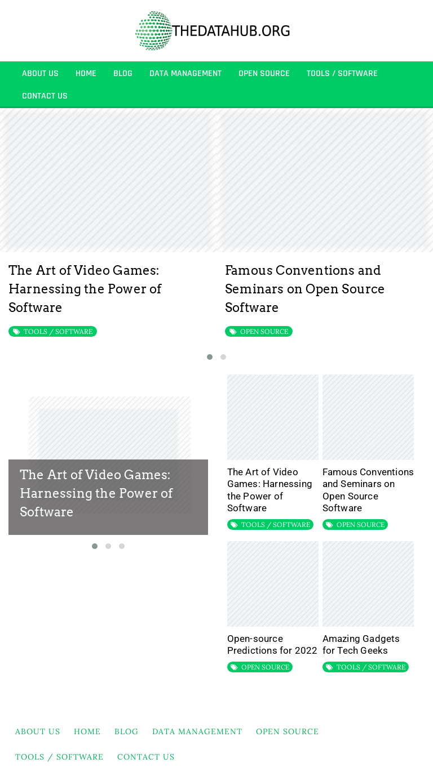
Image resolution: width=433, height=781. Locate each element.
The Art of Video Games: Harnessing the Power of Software (85, 289)
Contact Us (45, 96)
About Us (40, 73)
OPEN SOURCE (264, 73)
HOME (86, 73)
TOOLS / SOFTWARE (342, 73)
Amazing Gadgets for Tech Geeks (361, 645)
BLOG (122, 73)
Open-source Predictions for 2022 (272, 645)
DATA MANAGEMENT (185, 73)
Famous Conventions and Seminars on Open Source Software (305, 289)
